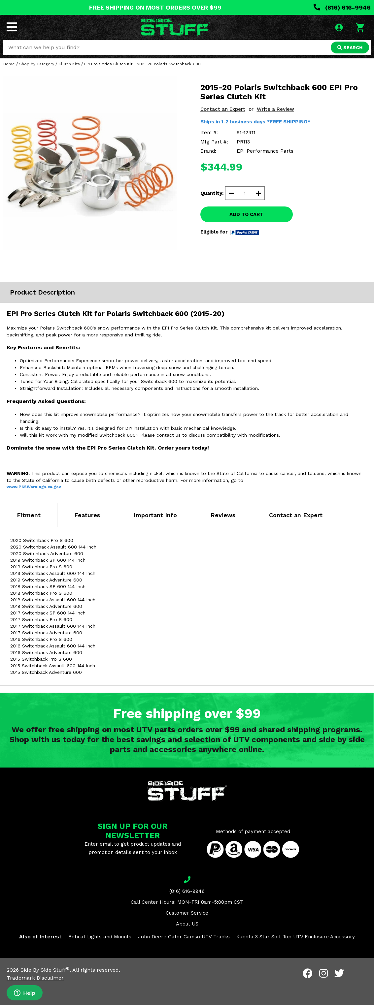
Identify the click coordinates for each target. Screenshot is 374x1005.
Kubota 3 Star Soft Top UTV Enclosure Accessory (295, 937)
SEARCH (349, 47)
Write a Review (275, 109)
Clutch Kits (69, 64)
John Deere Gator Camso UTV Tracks (184, 937)
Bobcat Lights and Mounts (99, 937)
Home (9, 64)
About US (187, 924)
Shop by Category (36, 64)
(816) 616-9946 (342, 7)
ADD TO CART (246, 214)
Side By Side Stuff (45, 970)
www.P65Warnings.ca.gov (34, 487)
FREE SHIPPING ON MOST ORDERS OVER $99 (155, 7)
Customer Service (187, 913)
